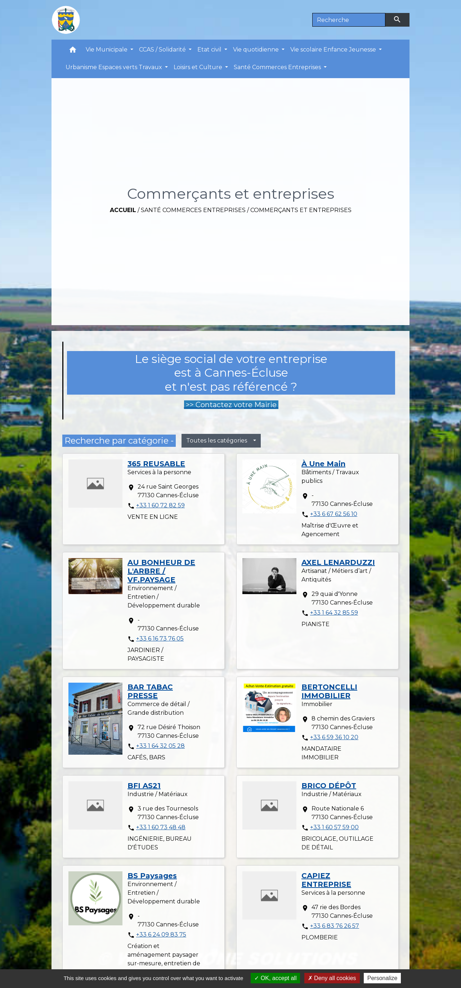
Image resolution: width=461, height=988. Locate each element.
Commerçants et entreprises (301, 210)
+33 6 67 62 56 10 (333, 514)
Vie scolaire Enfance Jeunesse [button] (333, 49)
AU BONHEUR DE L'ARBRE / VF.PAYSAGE (161, 571)
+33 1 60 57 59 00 (334, 827)
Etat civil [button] (210, 49)
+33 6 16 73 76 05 (160, 638)
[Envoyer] (397, 20)
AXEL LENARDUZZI (338, 562)
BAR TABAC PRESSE (150, 691)
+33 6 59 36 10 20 (334, 737)
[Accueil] (66, 20)
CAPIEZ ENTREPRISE (326, 880)
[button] (73, 51)
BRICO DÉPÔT (328, 785)
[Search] (348, 20)
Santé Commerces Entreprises (193, 210)
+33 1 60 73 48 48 (160, 827)
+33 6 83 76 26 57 (334, 925)
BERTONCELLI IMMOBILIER (329, 691)
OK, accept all (275, 978)
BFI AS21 (144, 785)
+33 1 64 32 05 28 (160, 745)
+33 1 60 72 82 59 (160, 505)
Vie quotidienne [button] (256, 49)
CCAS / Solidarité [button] (163, 49)
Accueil (123, 210)
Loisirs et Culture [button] (199, 67)
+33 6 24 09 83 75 (161, 934)
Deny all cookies (332, 978)
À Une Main (323, 463)
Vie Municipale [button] (107, 49)
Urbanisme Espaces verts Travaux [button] (115, 67)
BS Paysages (152, 875)
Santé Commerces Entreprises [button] (278, 67)
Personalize (382, 978)
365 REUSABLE (156, 463)
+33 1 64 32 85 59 (334, 612)
